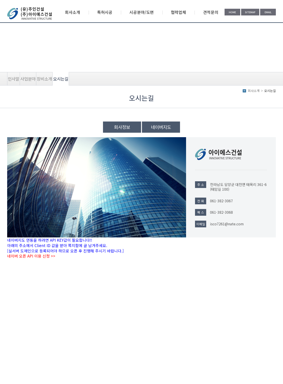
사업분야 (28, 79)
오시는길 (60, 79)
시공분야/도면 (141, 12)
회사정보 (122, 127)
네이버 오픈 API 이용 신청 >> (31, 256)
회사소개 (72, 12)
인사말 (13, 79)
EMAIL (268, 12)
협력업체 (178, 12)
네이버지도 (161, 127)
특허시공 (104, 12)
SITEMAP (250, 12)
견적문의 (210, 12)
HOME (232, 12)
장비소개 (44, 79)
